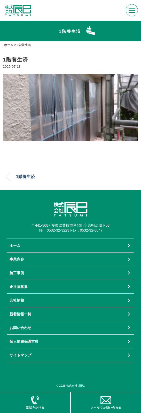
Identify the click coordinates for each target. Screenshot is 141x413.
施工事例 (17, 273)
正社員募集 (19, 287)
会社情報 (17, 300)
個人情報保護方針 (24, 341)
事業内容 (17, 259)
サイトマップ (20, 355)
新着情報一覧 (20, 314)
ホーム (15, 245)
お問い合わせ (20, 328)
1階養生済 (25, 176)
